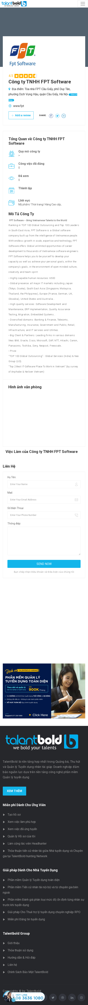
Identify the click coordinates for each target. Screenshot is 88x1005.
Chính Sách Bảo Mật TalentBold (28, 972)
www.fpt (18, 106)
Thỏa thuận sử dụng (20, 950)
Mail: (10, 492)
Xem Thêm (14, 791)
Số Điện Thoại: (15, 508)
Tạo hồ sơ (14, 814)
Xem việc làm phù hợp (22, 822)
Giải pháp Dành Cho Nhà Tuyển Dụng (30, 870)
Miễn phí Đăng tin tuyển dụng (26, 919)
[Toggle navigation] (83, 3)
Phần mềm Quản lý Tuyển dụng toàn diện (34, 880)
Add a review (21, 115)
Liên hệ (12, 965)
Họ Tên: (11, 477)
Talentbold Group (16, 933)
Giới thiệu (13, 943)
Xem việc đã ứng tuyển (22, 829)
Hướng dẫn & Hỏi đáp (21, 957)
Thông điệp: (14, 523)
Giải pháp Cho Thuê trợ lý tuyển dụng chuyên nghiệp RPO (44, 912)
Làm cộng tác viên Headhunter (27, 843)
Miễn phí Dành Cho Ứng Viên (24, 805)
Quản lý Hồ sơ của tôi (21, 836)
